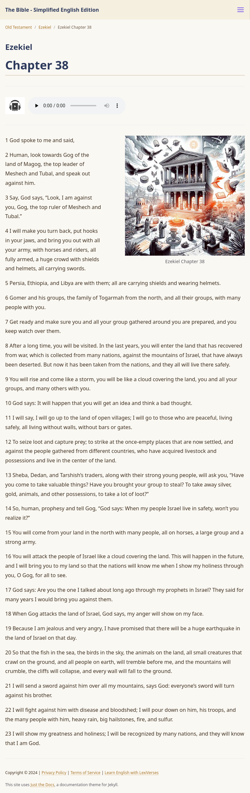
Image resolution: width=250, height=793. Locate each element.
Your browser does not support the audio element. (77, 105)
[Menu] (240, 10)
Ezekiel (45, 27)
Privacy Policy (54, 772)
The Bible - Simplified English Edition (52, 9)
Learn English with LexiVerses (131, 772)
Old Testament (18, 27)
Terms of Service (85, 772)
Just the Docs (42, 784)
